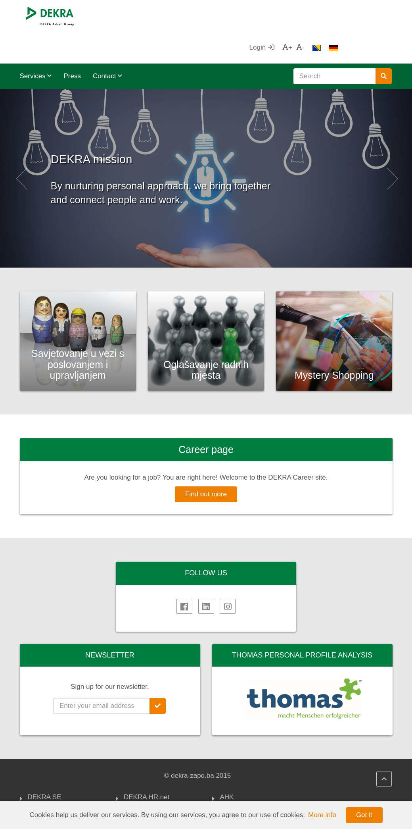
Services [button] (36, 44)
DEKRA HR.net (146, 766)
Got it (364, 815)
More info (322, 815)
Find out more (206, 462)
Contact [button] (107, 44)
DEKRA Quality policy (156, 785)
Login (315, 15)
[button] (20, 146)
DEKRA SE (44, 766)
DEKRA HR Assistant (155, 775)
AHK (227, 766)
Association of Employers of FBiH (258, 799)
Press (71, 44)
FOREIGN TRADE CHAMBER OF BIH (249, 780)
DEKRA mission (139, 122)
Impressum (44, 785)
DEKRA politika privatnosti (146, 799)
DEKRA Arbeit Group (59, 775)
